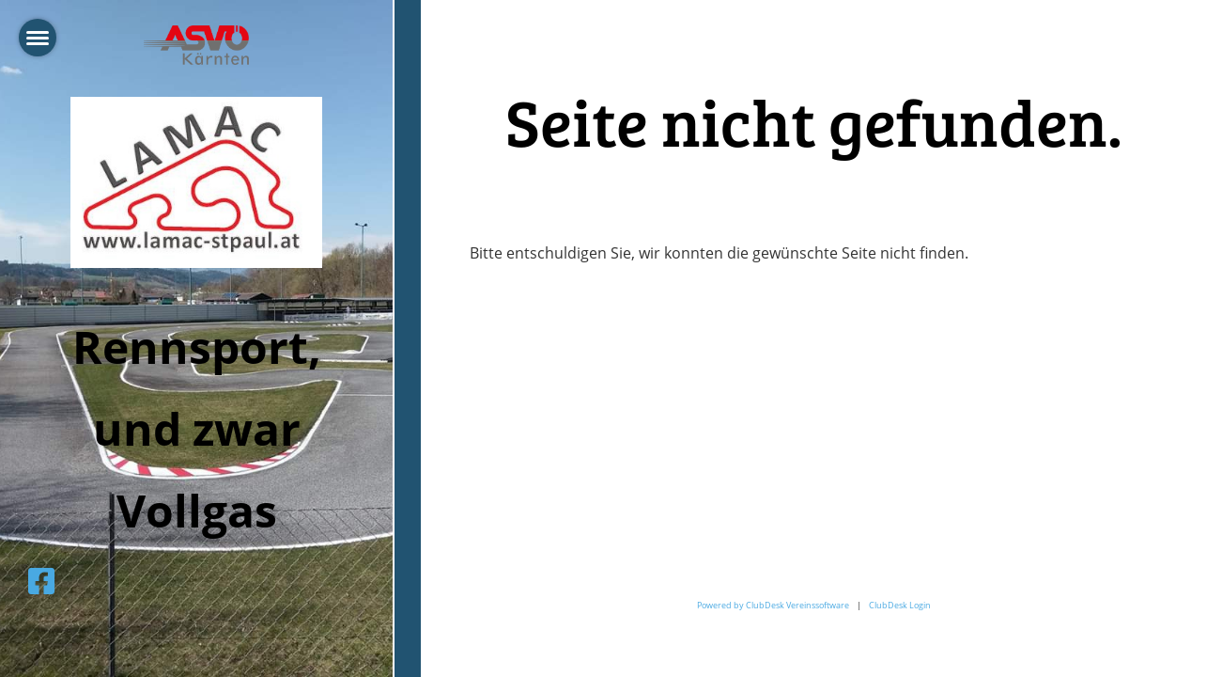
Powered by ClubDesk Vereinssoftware (773, 605)
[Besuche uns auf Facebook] (41, 580)
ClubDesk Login (900, 605)
